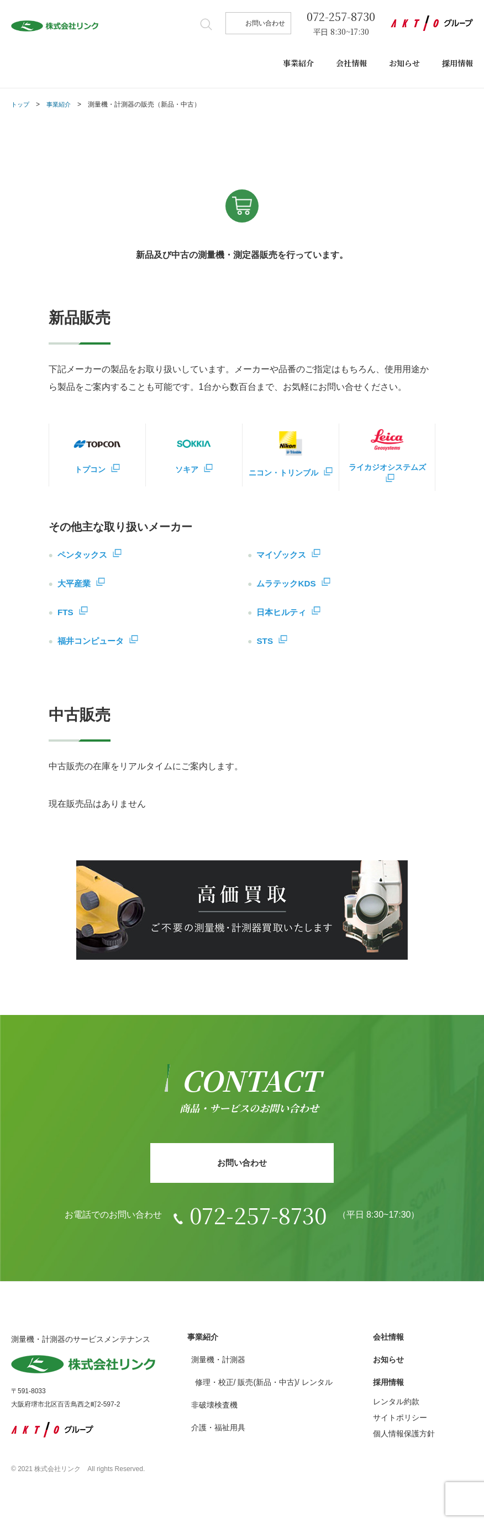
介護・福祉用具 (218, 1431)
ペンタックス (84, 555)
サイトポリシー (400, 1421)
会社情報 (351, 62)
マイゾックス (282, 555)
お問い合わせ (265, 23)
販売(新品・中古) (267, 1386)
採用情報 (457, 62)
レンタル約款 (396, 1405)
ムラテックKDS (287, 584)
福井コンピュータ (92, 641)
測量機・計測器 (218, 1363)
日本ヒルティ (282, 612)
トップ (21, 104)
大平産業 (75, 584)
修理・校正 (214, 1386)
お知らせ (404, 62)
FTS (65, 612)
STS (264, 641)
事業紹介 (298, 62)
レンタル (317, 1386)
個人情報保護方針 (404, 1437)
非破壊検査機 (214, 1408)
